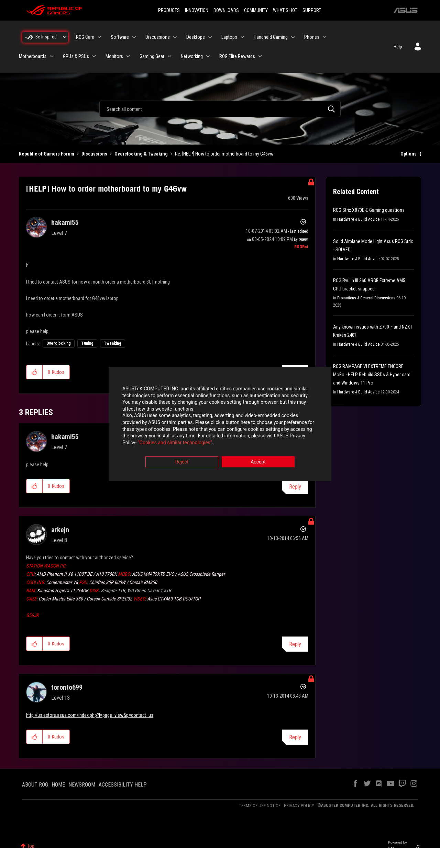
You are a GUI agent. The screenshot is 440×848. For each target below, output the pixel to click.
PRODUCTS (169, 10)
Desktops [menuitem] (195, 37)
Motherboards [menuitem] (32, 56)
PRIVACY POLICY (299, 805)
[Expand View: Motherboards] (51, 56)
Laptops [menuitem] (229, 37)
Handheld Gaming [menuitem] (271, 37)
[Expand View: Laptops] (242, 37)
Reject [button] (182, 462)
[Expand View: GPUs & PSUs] (94, 56)
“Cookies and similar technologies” (175, 442)
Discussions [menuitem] (157, 37)
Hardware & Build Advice (358, 219)
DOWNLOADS (226, 10)
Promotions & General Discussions (366, 298)
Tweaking (112, 343)
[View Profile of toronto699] (66, 687)
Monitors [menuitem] (114, 56)
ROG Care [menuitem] (85, 37)
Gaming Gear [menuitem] (152, 56)
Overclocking (58, 343)
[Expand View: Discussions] (175, 37)
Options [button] (408, 154)
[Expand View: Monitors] (128, 56)
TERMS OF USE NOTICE (259, 805)
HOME (58, 784)
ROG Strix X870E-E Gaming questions (369, 210)
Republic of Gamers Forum (46, 154)
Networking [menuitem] (192, 56)
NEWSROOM (81, 784)
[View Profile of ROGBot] (301, 246)
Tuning (87, 343)
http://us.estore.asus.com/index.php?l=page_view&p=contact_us (89, 715)
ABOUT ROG (35, 784)
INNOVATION (196, 10)
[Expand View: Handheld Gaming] (292, 37)
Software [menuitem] (120, 37)
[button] (34, 372)
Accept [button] (258, 462)
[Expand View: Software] (134, 37)
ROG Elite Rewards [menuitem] (237, 56)
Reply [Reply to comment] (295, 486)
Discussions (94, 154)
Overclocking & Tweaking (141, 154)
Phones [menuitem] (311, 37)
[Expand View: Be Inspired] (64, 37)
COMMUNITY (256, 10)
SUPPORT (311, 10)
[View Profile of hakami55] (65, 222)
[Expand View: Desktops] (210, 37)
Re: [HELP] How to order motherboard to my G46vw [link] (224, 154)
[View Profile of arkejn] (60, 530)
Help (398, 46)
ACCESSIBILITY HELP (123, 784)
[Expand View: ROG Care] (99, 37)
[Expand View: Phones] (324, 37)
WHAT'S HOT (285, 10)
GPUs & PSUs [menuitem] (76, 56)
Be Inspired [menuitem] (46, 36)
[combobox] (220, 109)
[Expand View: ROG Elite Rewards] (260, 56)
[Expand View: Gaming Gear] (169, 56)
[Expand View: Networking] (208, 56)
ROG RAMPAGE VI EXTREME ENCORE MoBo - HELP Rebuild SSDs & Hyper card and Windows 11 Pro (371, 375)
